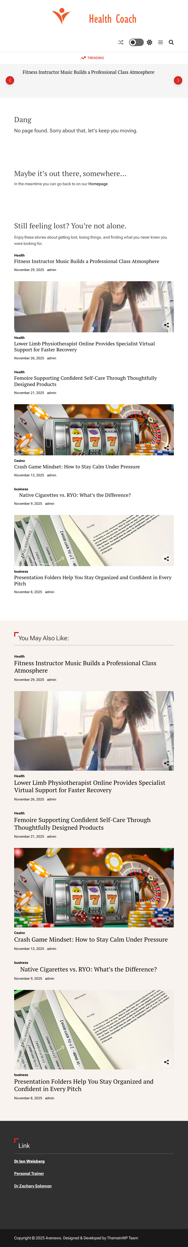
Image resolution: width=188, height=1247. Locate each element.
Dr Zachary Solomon (33, 1186)
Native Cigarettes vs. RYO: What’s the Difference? (72, 494)
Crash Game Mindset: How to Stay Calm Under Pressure (77, 466)
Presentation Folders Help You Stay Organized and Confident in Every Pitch (93, 580)
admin (51, 270)
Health (19, 255)
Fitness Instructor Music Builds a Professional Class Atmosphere (89, 72)
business (21, 489)
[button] (10, 80)
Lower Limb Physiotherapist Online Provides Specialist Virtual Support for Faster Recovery (84, 346)
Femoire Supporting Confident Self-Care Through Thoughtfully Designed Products (85, 380)
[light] (140, 42)
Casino (19, 461)
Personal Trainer (29, 1173)
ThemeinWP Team (122, 1238)
